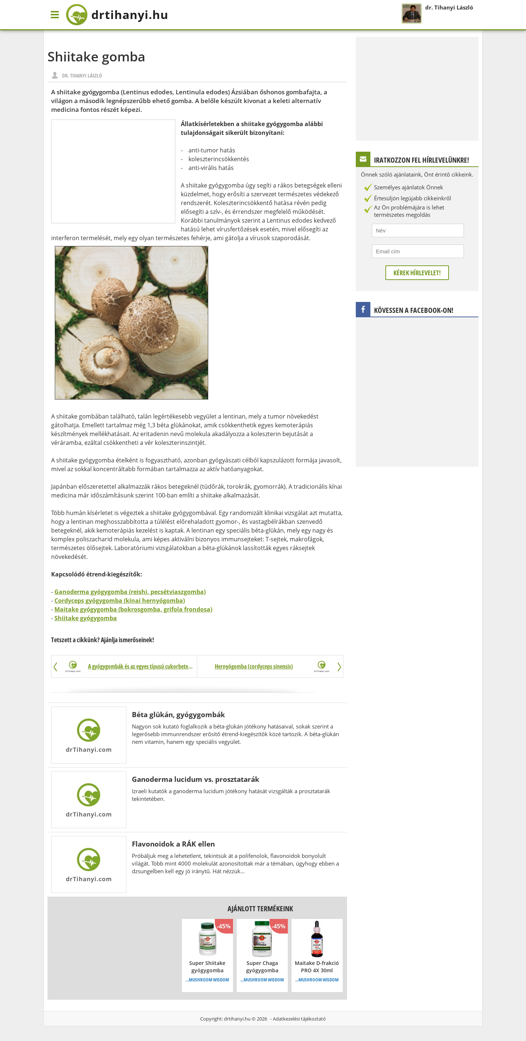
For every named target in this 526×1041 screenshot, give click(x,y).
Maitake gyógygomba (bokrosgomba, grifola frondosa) (133, 609)
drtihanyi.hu (237, 1018)
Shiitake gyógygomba (85, 618)
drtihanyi (117, 15)
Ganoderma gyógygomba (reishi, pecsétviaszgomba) (130, 592)
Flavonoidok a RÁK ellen (173, 843)
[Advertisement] (113, 171)
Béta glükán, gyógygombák (178, 714)
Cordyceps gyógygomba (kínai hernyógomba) (119, 601)
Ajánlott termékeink (260, 908)
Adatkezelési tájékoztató (299, 1018)
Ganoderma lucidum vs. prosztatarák (195, 779)
